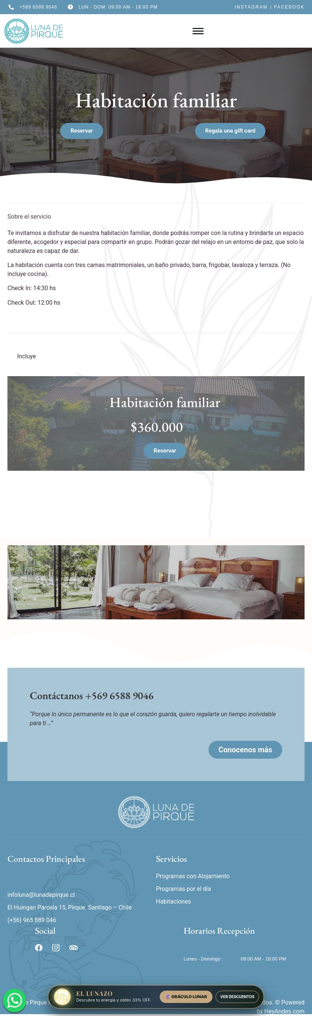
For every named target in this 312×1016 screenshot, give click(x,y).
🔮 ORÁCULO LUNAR (186, 996)
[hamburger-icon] (198, 31)
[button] (230, 131)
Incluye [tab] (26, 356)
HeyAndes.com (284, 1011)
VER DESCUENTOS (237, 996)
